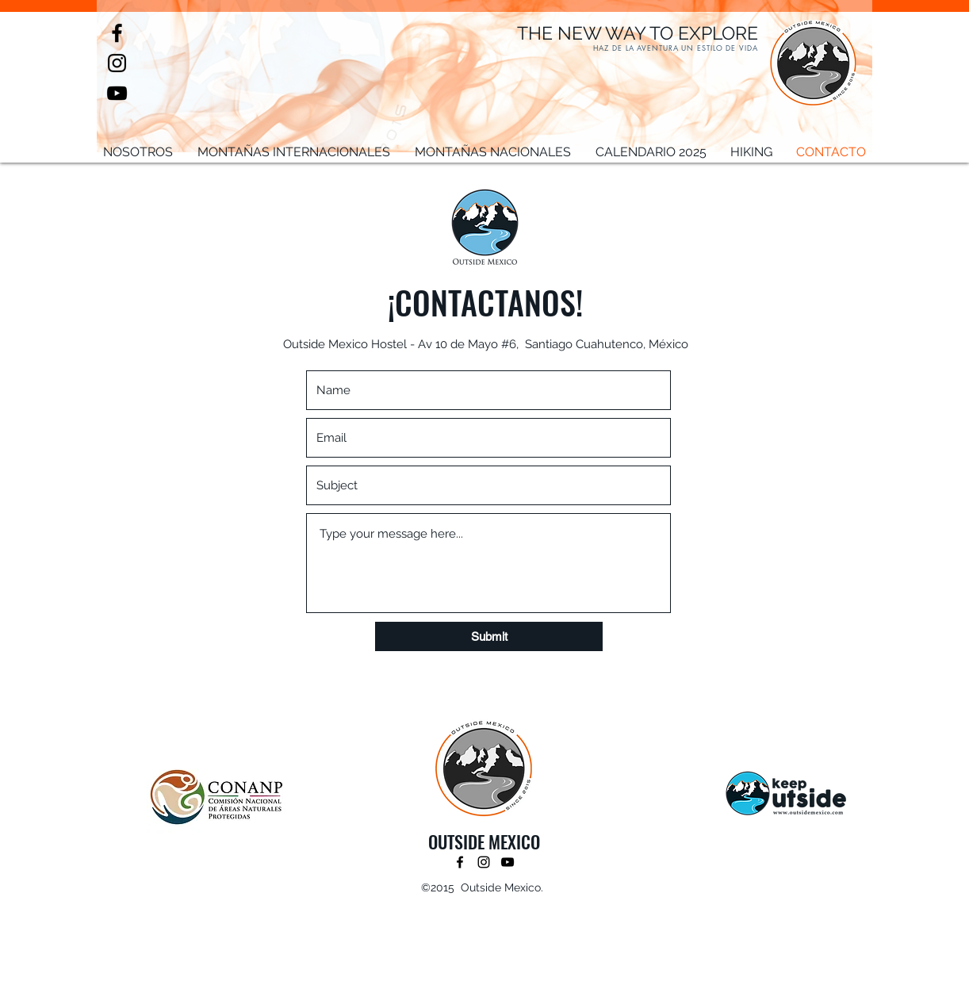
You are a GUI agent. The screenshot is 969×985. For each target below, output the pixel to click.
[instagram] (117, 63)
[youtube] (117, 93)
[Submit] (489, 636)
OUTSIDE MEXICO (484, 841)
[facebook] (117, 33)
